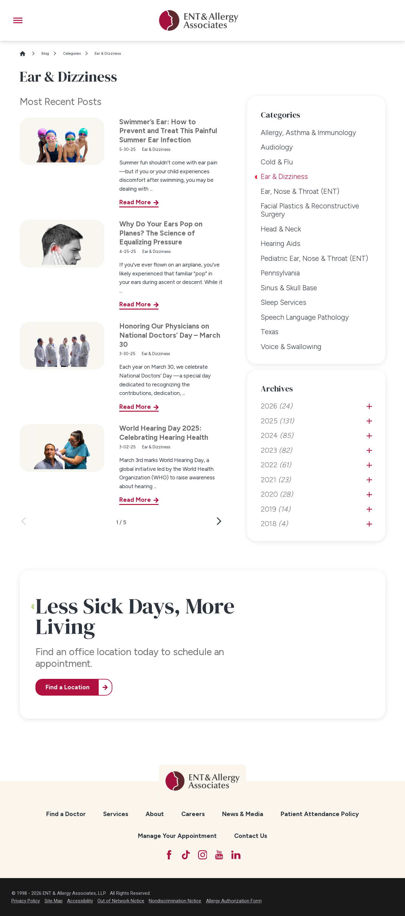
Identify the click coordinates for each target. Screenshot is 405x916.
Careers (193, 814)
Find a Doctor (66, 814)
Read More (135, 202)
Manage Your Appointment (177, 835)
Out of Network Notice (120, 901)
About (155, 814)
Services (115, 814)
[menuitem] (316, 133)
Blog (45, 53)
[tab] (369, 406)
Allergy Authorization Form (234, 901)
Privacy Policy (25, 901)
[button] (17, 20)
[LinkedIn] (235, 854)
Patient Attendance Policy (320, 814)
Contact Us (250, 835)
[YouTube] (219, 854)
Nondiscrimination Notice (175, 901)
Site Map (54, 901)
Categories (72, 53)
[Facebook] (169, 854)
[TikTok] (185, 854)
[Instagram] (202, 854)
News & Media (242, 814)
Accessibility (80, 901)
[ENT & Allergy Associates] (198, 20)
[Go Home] (25, 54)
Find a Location (68, 687)
